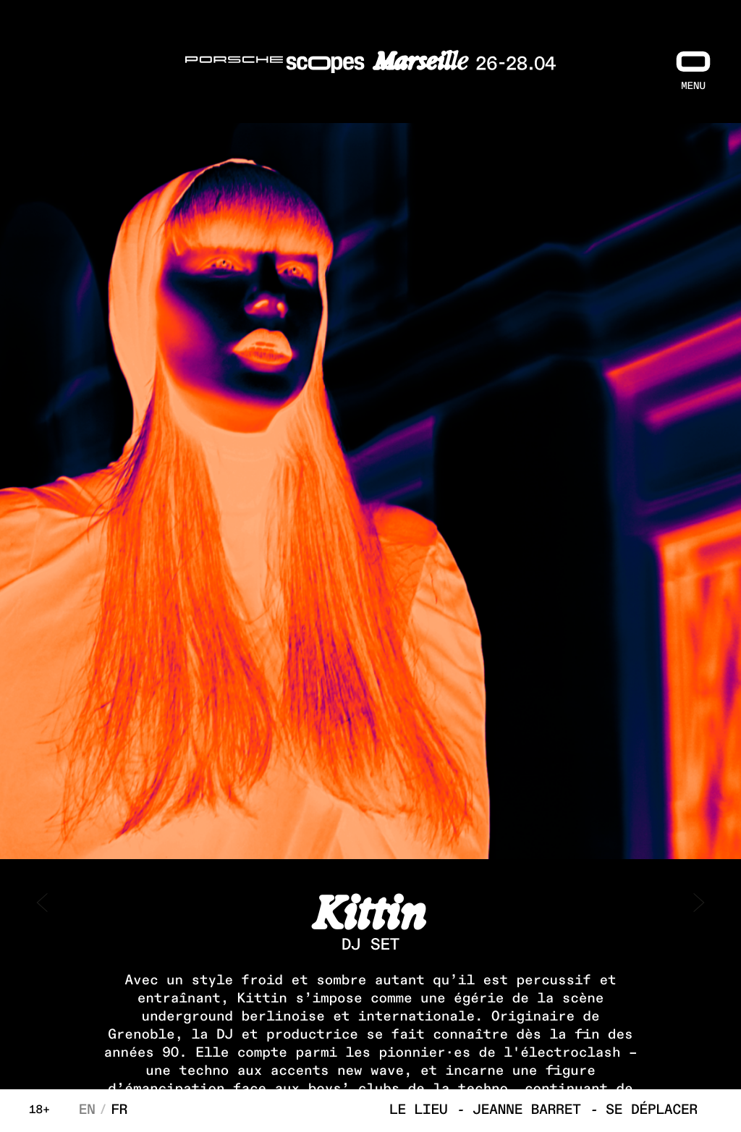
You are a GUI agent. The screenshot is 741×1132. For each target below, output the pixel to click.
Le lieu (418, 1111)
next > (697, 902)
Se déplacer (652, 1111)
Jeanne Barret (527, 1111)
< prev (43, 902)
